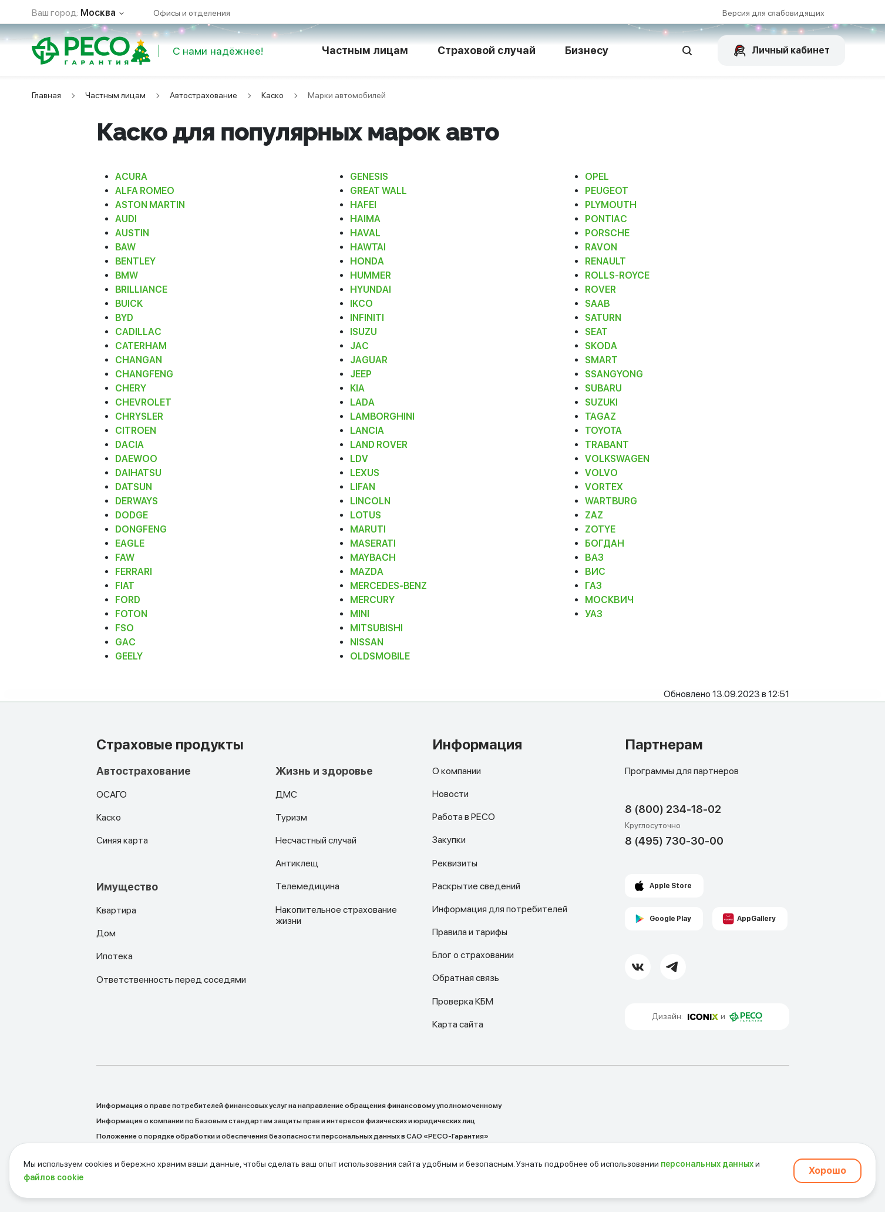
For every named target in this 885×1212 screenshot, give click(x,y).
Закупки (449, 839)
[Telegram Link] (673, 967)
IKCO (361, 303)
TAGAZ (600, 416)
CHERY (130, 388)
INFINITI (367, 317)
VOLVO (601, 472)
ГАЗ (593, 585)
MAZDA (366, 571)
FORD (127, 599)
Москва (98, 12)
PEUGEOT (606, 190)
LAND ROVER (379, 444)
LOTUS (365, 515)
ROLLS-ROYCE (617, 275)
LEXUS (364, 472)
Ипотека (114, 956)
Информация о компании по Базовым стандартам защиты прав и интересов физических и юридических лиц (285, 1121)
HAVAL (365, 233)
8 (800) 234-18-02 (673, 809)
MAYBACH (373, 557)
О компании (456, 770)
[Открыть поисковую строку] (688, 50)
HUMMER (370, 275)
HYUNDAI (370, 289)
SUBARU (603, 388)
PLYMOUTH (611, 204)
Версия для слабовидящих (773, 13)
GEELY (129, 656)
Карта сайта (457, 1024)
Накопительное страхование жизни (336, 915)
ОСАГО (111, 794)
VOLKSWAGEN (617, 458)
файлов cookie (53, 1177)
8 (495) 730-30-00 (674, 841)
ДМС (286, 794)
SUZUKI (601, 402)
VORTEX (604, 487)
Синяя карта (122, 840)
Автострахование (203, 95)
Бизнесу (586, 50)
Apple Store (671, 886)
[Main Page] (81, 50)
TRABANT (607, 444)
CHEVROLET (143, 402)
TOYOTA (603, 430)
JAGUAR (369, 360)
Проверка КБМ (462, 1001)
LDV (359, 458)
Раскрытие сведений (476, 886)
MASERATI (373, 543)
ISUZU (363, 331)
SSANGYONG (614, 374)
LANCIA (367, 430)
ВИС (595, 571)
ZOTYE (600, 529)
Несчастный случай (315, 840)
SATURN (603, 317)
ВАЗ (594, 557)
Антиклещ (296, 863)
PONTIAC (606, 219)
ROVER (600, 289)
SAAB (597, 303)
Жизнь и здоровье (324, 771)
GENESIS (369, 176)
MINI (359, 614)
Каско (272, 95)
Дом (106, 933)
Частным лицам (365, 50)
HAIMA (365, 219)
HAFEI (363, 204)
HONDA (367, 261)
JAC (359, 345)
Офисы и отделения (191, 13)
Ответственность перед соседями (171, 979)
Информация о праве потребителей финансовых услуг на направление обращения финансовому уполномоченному (299, 1105)
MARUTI (368, 529)
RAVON (601, 247)
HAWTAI (368, 247)
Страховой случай (487, 50)
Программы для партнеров (682, 770)
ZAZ (594, 515)
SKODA (601, 345)
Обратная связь (465, 977)
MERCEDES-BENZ (388, 585)
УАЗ (594, 614)
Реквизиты (454, 863)
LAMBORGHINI (382, 416)
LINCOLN (370, 501)
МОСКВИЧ (609, 599)
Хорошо (827, 1170)
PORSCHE (607, 233)
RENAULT (605, 261)
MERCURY (372, 599)
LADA (362, 402)
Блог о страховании (473, 954)
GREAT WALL (378, 190)
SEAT (596, 331)
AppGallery (756, 919)
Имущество (127, 887)
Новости (450, 793)
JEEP (361, 374)
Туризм (291, 817)
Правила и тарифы (469, 932)
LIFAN (362, 487)
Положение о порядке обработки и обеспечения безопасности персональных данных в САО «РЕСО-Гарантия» (292, 1136)
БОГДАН (604, 543)
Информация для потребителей (499, 909)
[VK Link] (638, 967)
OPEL (597, 176)
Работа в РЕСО (463, 816)
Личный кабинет (791, 50)
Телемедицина (307, 886)
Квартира (116, 910)
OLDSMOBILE (380, 656)
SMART (601, 360)
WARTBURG (611, 501)
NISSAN (366, 642)
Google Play (670, 919)
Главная (46, 95)
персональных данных (707, 1164)
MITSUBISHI (376, 628)
